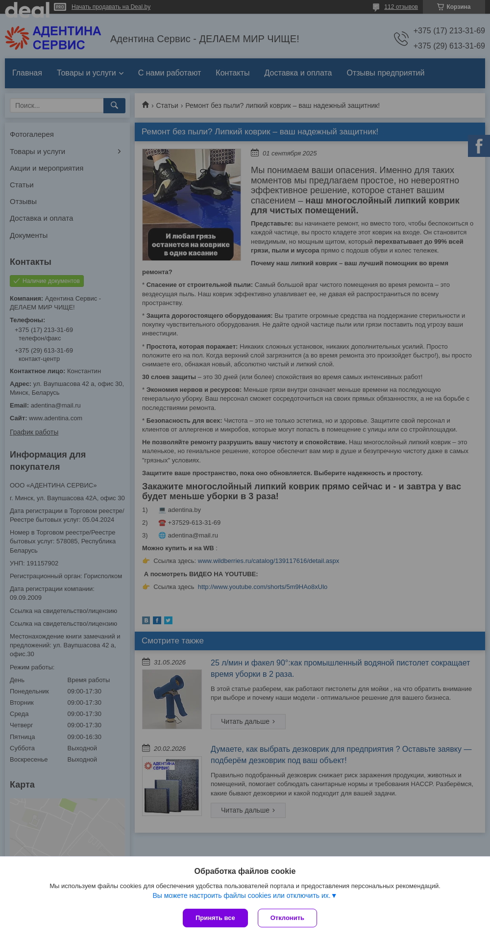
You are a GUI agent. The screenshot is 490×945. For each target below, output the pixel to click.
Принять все (215, 917)
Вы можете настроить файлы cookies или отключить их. (241, 895)
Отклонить (287, 917)
